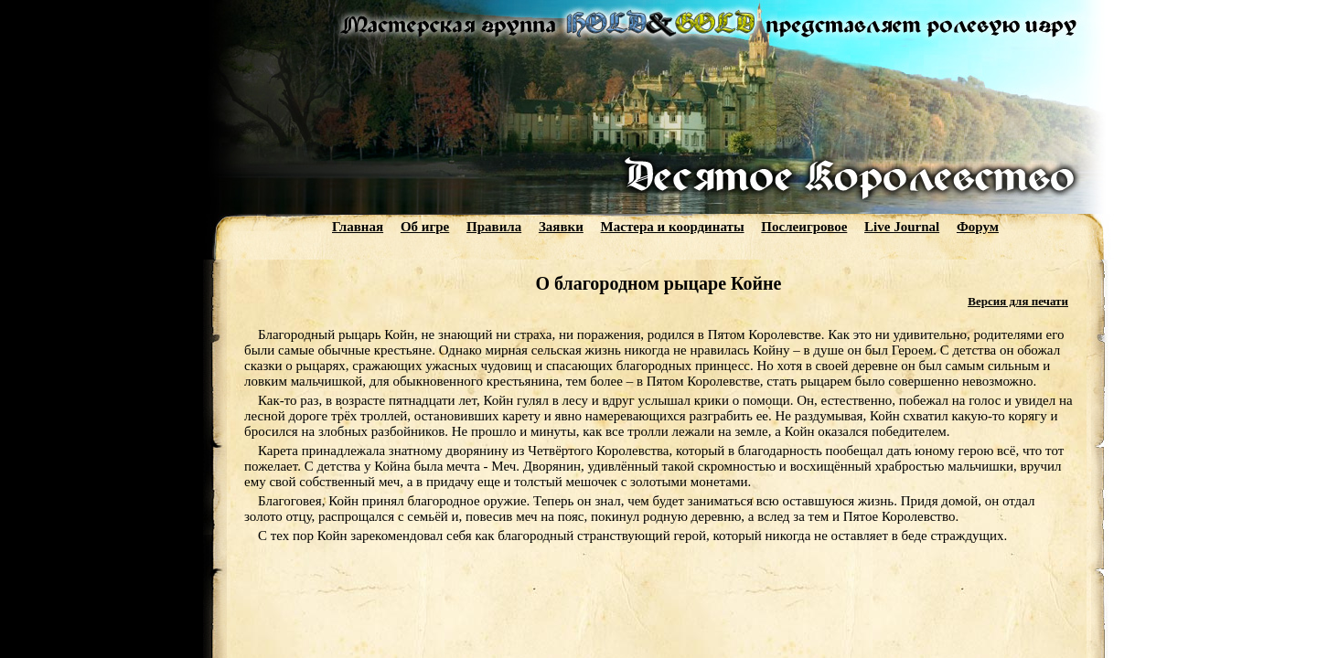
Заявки (561, 226)
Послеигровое (804, 226)
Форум (978, 226)
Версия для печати (1018, 301)
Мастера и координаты (672, 226)
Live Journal (901, 226)
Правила (493, 226)
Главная (357, 226)
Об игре (425, 226)
